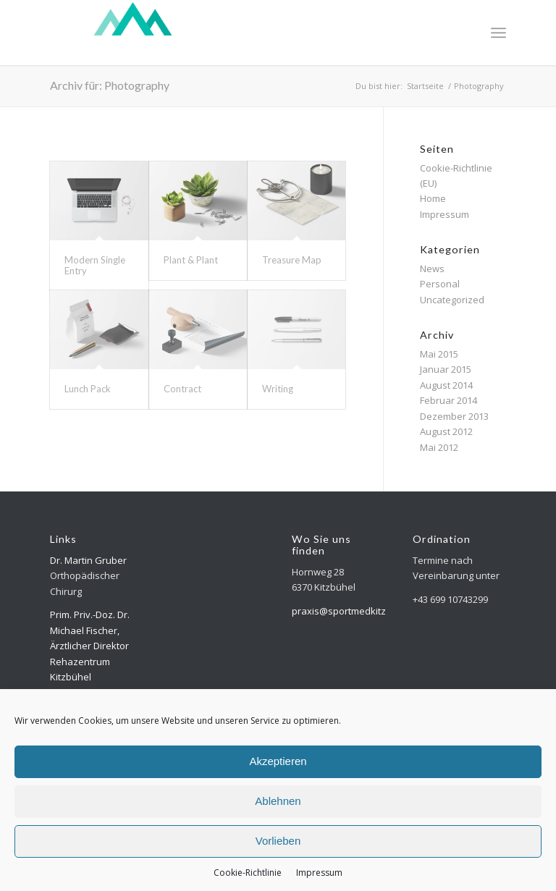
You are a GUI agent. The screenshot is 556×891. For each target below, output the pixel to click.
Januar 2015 (445, 369)
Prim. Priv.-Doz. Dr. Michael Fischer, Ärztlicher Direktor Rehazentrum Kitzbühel (90, 645)
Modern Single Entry (94, 265)
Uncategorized (452, 299)
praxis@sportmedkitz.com (349, 610)
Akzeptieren (277, 761)
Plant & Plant (191, 260)
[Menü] (498, 32)
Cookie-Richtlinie (248, 872)
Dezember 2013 (454, 416)
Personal (440, 283)
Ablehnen (277, 801)
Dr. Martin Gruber (88, 560)
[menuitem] (498, 32)
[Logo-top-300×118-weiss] (133, 32)
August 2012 (446, 431)
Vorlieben (278, 841)
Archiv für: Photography (109, 85)
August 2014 (446, 385)
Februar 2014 (448, 400)
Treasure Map (291, 260)
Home (433, 198)
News (432, 268)
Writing (277, 388)
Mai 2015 (439, 353)
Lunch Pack (87, 388)
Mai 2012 (439, 447)
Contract (182, 388)
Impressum (319, 872)
